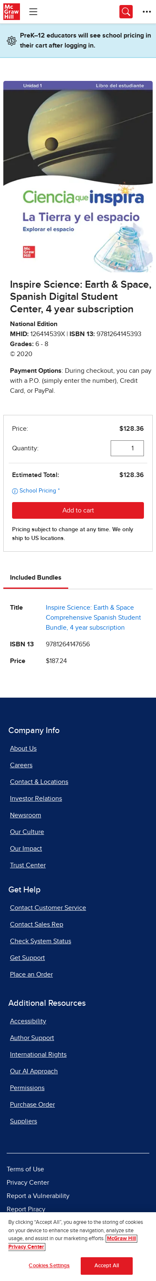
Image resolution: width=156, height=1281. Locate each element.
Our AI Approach (34, 1071)
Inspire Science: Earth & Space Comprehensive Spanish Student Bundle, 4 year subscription (93, 617)
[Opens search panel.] (126, 11)
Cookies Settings (49, 1265)
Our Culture (27, 832)
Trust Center (28, 865)
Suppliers (23, 1121)
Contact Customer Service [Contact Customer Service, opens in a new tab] (48, 907)
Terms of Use (25, 1169)
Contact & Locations (39, 782)
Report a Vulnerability (38, 1196)
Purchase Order (32, 1104)
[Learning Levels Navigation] (33, 11)
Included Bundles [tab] (36, 577)
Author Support (32, 1038)
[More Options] (147, 12)
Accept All (106, 1265)
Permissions (27, 1088)
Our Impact (26, 848)
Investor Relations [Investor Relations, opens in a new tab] (36, 798)
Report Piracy (26, 1209)
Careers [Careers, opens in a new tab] (21, 765)
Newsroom (25, 815)
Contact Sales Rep (36, 924)
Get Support (27, 957)
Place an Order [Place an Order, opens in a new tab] (31, 974)
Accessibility (28, 1021)
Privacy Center (28, 1182)
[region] (78, 1246)
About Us (23, 748)
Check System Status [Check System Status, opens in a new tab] (40, 941)
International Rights (38, 1054)
